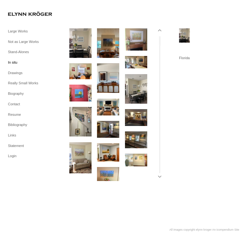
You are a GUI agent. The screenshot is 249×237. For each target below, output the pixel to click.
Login (12, 156)
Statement (16, 146)
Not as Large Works (23, 42)
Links (12, 135)
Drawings (15, 73)
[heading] (24, 14)
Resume (14, 114)
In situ (12, 62)
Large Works (18, 31)
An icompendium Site (225, 229)
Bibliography (17, 125)
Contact (14, 104)
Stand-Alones (18, 52)
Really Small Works (23, 83)
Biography (16, 93)
